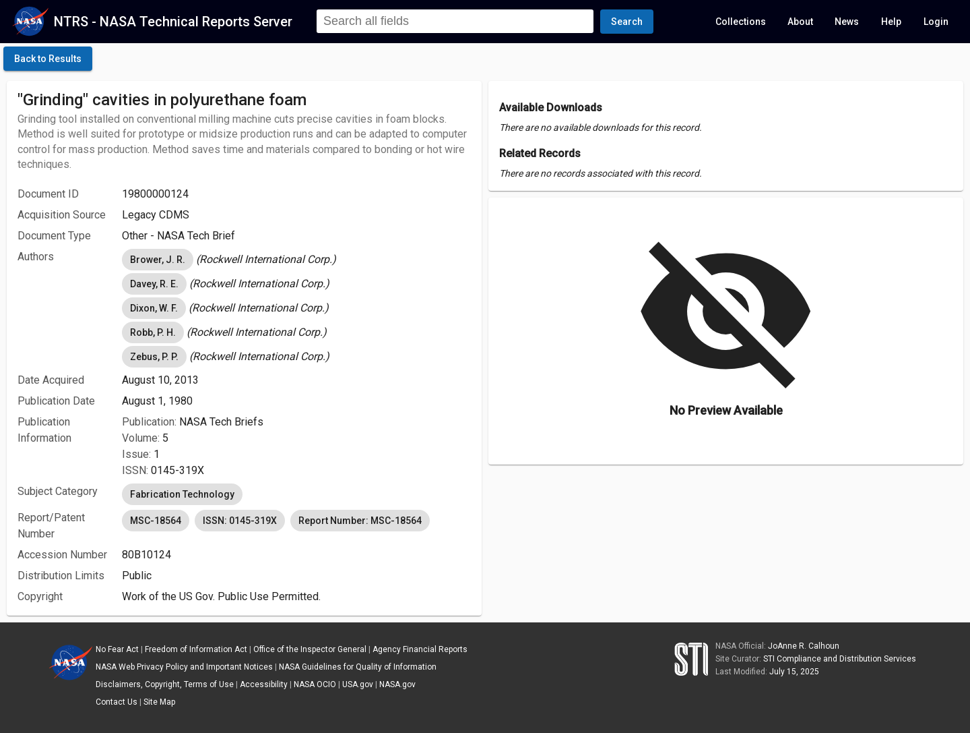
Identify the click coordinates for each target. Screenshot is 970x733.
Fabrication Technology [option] (182, 494)
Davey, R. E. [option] (154, 284)
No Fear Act (117, 649)
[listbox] (296, 259)
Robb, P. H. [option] (153, 332)
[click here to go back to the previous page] (47, 59)
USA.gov (357, 684)
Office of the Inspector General (309, 649)
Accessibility (264, 684)
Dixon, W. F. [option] (154, 308)
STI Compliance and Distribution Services (839, 659)
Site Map (159, 702)
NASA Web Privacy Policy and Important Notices (184, 667)
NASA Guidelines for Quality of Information (358, 667)
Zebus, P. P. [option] (154, 357)
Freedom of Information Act (196, 649)
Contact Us (116, 702)
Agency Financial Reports (420, 649)
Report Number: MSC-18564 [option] (360, 520)
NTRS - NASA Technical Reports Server (173, 21)
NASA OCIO (315, 684)
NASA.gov (397, 684)
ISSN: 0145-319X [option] (240, 520)
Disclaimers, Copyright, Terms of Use (165, 684)
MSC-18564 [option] (155, 520)
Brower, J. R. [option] (157, 259)
